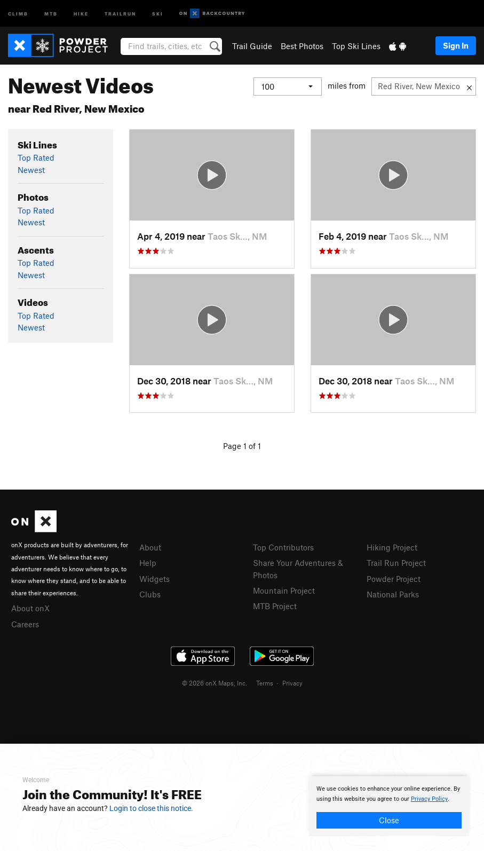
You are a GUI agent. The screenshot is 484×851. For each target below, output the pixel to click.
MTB (51, 13)
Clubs (150, 594)
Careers (25, 624)
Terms (264, 683)
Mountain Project (284, 590)
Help (147, 563)
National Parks (393, 594)
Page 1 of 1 (242, 446)
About (150, 547)
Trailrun (120, 13)
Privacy (292, 683)
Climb (18, 13)
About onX (30, 608)
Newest (31, 170)
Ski (157, 13)
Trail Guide (252, 46)
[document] (389, 806)
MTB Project (275, 606)
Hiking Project (392, 547)
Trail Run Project (396, 563)
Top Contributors (283, 547)
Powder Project (393, 579)
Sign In (456, 45)
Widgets (154, 579)
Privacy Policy (429, 798)
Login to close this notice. (151, 808)
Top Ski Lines (356, 46)
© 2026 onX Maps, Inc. (214, 683)
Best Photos (302, 46)
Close (389, 820)
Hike (81, 13)
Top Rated (36, 157)
